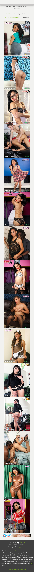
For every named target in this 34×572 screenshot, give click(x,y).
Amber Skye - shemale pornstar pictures (17, 569)
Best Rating (17, 14)
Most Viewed (25, 14)
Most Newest (9, 14)
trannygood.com (21, 547)
